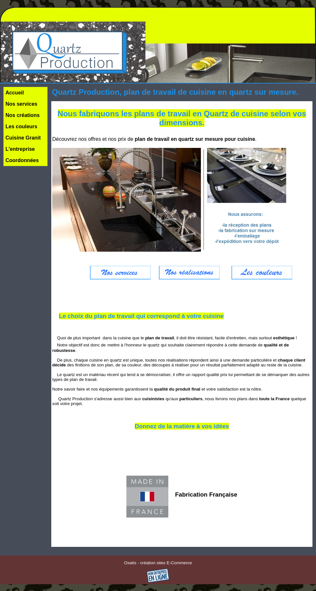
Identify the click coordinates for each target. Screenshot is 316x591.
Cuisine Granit (23, 137)
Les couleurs (21, 126)
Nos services (21, 104)
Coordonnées (22, 160)
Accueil (14, 92)
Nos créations (22, 115)
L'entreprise (20, 149)
